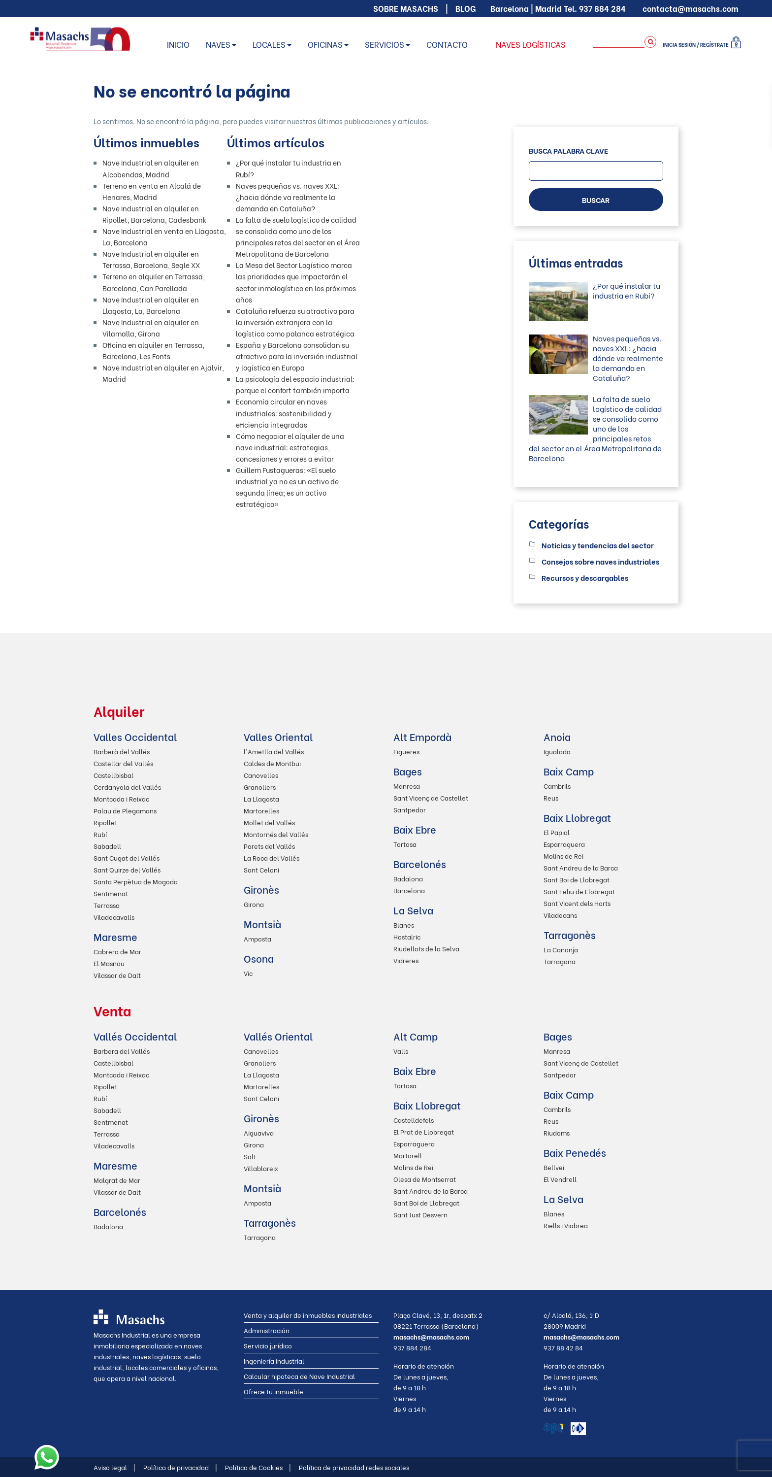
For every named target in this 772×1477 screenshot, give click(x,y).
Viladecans (560, 914)
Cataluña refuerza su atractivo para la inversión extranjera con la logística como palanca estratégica (295, 321)
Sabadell (107, 845)
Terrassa (107, 904)
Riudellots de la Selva (426, 948)
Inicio (178, 44)
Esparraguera (564, 843)
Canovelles (261, 774)
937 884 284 (602, 8)
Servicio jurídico (268, 1345)
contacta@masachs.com (691, 8)
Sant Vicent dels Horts (577, 902)
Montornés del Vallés (276, 834)
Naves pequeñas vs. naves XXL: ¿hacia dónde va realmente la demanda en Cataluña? (287, 196)
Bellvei (554, 1167)
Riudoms (557, 1132)
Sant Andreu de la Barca (581, 867)
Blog (465, 8)
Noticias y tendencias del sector (598, 544)
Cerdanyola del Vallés (127, 786)
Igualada (557, 751)
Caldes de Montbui (272, 763)
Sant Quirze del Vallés (127, 869)
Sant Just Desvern (420, 1214)
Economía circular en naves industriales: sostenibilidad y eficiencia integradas (284, 412)
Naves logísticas (531, 44)
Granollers (260, 786)
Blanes (403, 924)
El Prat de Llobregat (423, 1131)
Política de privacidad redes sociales (354, 1467)
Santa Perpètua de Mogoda (136, 881)
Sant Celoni (261, 869)
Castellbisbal (113, 774)
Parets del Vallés (269, 845)
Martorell (407, 1155)
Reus (551, 797)
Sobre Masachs (405, 8)
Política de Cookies (258, 1467)
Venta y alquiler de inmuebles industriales (308, 1314)
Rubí (100, 834)
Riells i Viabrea (566, 1225)
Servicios (384, 44)
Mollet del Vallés (269, 822)
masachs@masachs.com (431, 1336)
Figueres (406, 751)
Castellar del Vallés (123, 763)
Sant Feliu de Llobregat (579, 891)
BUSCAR (596, 199)
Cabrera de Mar (117, 951)
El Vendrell (560, 1178)
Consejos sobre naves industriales (600, 561)
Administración (267, 1330)
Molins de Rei (563, 855)
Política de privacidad (180, 1467)
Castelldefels (413, 1119)
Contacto (447, 44)
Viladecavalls (114, 916)
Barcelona (409, 890)
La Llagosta (261, 798)
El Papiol (557, 832)
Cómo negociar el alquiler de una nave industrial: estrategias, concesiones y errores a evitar (290, 447)
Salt (250, 1156)
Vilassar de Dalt (117, 974)
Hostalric (406, 936)
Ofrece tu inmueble (273, 1391)
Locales (269, 44)
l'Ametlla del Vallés (274, 751)
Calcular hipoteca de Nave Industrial (299, 1375)
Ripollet (105, 822)
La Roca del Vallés (271, 857)
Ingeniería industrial (274, 1360)
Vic (248, 972)
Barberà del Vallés (122, 751)
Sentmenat (111, 893)
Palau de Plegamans (125, 810)
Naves (218, 44)
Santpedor (409, 809)
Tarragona (560, 961)
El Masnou (109, 963)
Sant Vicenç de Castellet (430, 797)
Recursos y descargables (585, 577)
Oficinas (325, 44)
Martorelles (261, 810)
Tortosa (405, 843)
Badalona (408, 878)
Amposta (257, 938)
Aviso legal (114, 1467)
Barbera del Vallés (122, 1050)
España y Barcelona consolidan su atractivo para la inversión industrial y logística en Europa (296, 355)
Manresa (406, 785)
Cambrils (557, 785)
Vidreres (405, 960)
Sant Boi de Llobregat (577, 879)
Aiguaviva (259, 1132)
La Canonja (561, 949)
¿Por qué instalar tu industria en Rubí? (626, 290)
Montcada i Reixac (121, 798)
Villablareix (261, 1168)
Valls (400, 1050)
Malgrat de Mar (117, 1179)
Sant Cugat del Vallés (127, 857)
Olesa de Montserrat (424, 1178)
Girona (254, 903)
